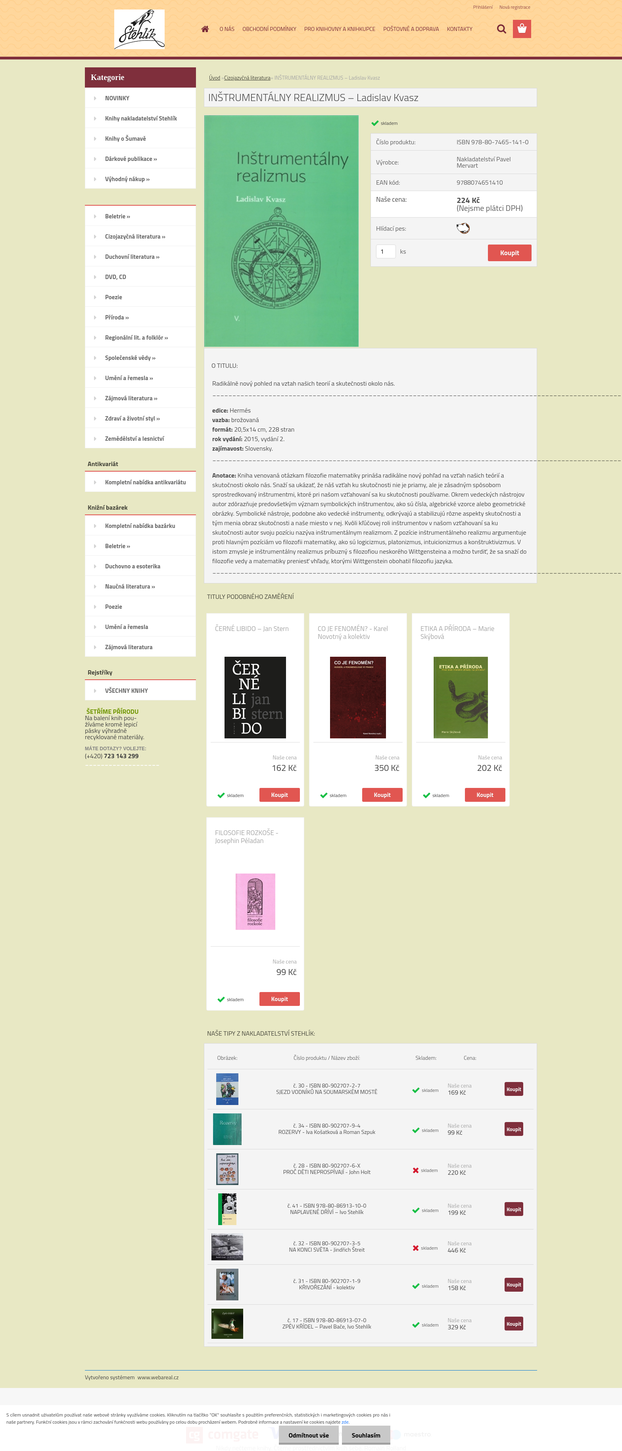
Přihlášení (483, 7)
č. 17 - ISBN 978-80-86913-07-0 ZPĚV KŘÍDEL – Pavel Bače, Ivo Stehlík (326, 1323)
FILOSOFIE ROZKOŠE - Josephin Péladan (246, 837)
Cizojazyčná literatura (247, 78)
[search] (501, 29)
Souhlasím (365, 1435)
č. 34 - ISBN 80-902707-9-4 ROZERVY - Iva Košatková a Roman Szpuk (326, 1128)
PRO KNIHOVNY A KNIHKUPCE (339, 29)
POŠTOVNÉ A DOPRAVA (411, 29)
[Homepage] (205, 29)
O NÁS (227, 29)
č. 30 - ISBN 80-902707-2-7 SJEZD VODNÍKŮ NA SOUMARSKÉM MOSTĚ (326, 1088)
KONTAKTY (459, 29)
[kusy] (386, 251)
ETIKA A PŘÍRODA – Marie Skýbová (457, 632)
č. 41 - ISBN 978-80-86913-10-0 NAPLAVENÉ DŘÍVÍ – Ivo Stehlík (326, 1208)
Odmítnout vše (308, 1435)
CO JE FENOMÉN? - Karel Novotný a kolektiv (353, 632)
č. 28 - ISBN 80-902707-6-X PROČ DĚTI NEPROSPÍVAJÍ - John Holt (327, 1168)
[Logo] (139, 29)
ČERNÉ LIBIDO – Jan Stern (252, 629)
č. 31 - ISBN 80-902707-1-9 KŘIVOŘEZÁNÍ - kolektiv (326, 1284)
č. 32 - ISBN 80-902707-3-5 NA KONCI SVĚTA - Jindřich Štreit (327, 1246)
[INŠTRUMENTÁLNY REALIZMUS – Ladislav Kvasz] (281, 118)
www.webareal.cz (158, 1377)
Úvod (214, 78)
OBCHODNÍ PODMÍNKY (269, 29)
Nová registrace (514, 7)
